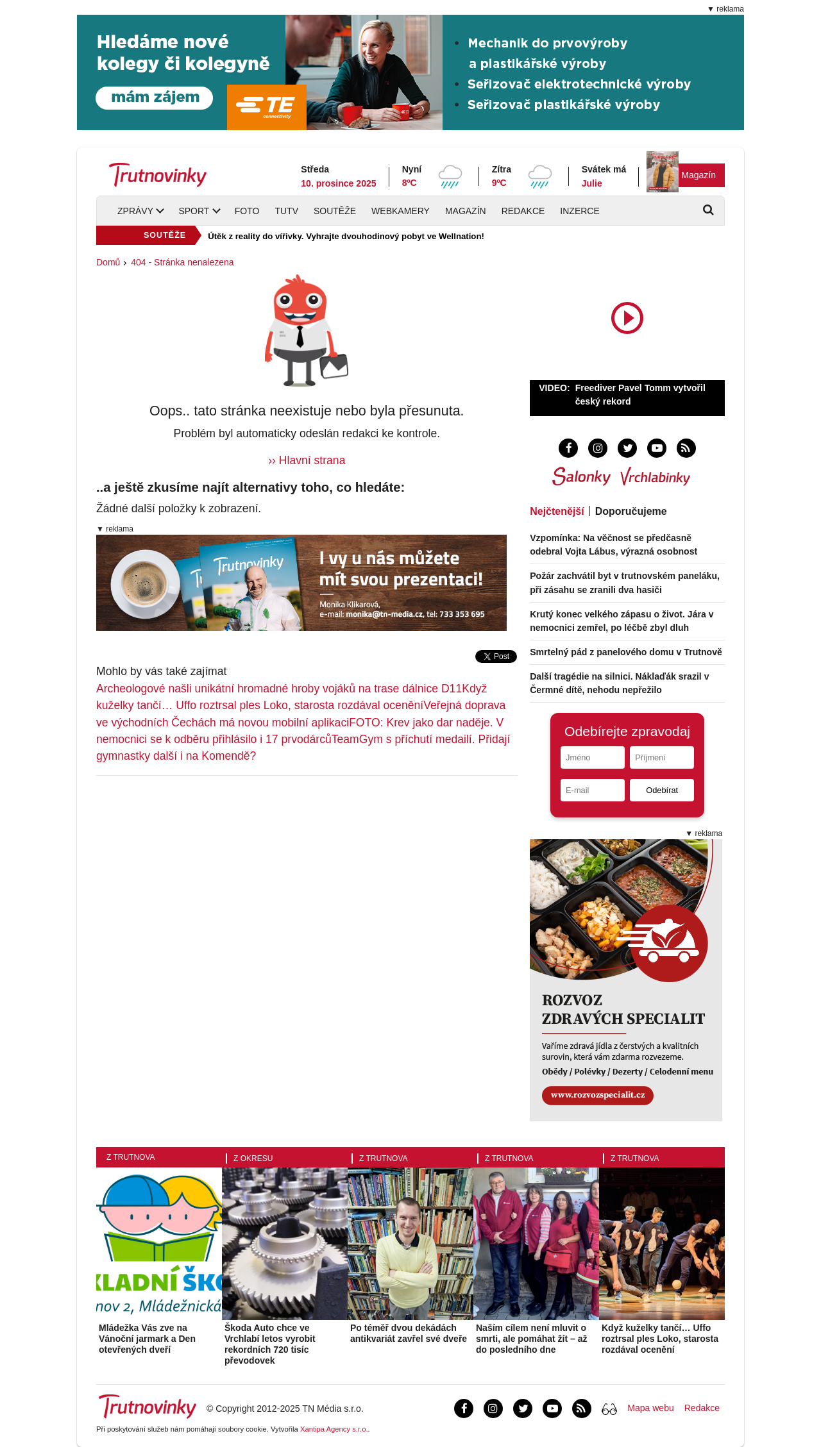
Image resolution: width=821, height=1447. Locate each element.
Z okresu (253, 1158)
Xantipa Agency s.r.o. (334, 1429)
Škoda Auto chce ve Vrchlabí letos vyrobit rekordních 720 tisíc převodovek (270, 1344)
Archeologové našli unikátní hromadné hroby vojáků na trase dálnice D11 (279, 688)
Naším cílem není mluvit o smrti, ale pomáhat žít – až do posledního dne (532, 1339)
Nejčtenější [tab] (557, 511)
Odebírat (662, 790)
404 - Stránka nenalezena (182, 262)
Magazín (698, 175)
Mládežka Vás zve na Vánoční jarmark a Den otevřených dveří (147, 1339)
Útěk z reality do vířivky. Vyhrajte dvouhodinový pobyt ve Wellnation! (346, 236)
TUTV (286, 211)
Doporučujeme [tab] (631, 511)
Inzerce (579, 211)
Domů (108, 262)
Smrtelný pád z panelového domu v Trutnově (626, 652)
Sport (193, 211)
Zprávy (135, 211)
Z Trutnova (130, 1157)
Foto (247, 211)
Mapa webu (650, 1408)
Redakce (523, 211)
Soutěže (335, 211)
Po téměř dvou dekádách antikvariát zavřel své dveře (408, 1333)
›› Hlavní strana (306, 460)
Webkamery (400, 211)
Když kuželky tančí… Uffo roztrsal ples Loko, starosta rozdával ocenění (660, 1339)
